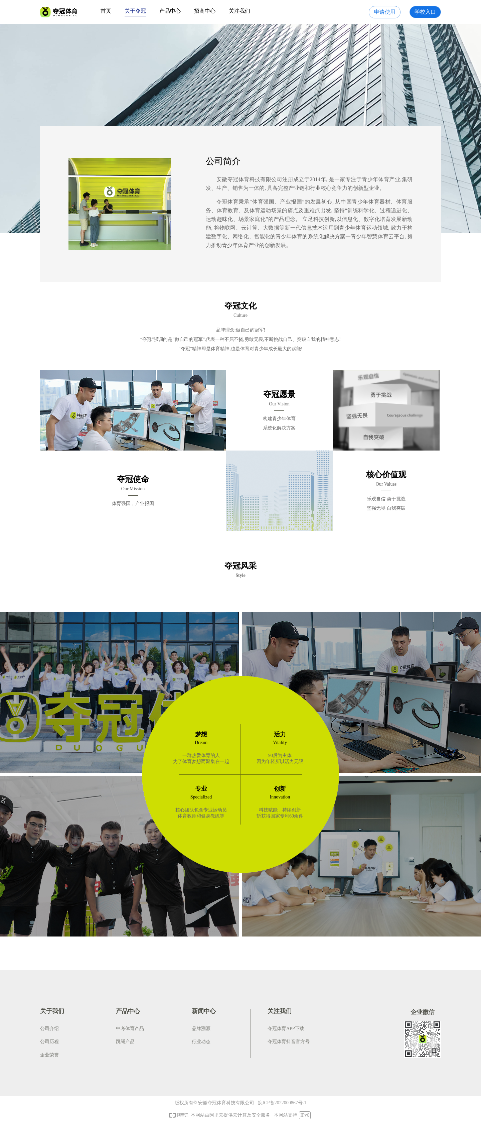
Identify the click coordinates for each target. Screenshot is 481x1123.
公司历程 (49, 1041)
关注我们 (239, 11)
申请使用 (384, 12)
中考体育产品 (130, 1028)
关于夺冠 (135, 11)
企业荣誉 (49, 1054)
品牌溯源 (201, 1028)
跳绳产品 (125, 1041)
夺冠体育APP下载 (286, 1028)
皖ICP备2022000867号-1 (282, 1102)
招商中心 (204, 11)
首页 (106, 11)
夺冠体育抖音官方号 (289, 1041)
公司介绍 (49, 1028)
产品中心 (170, 11)
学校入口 (425, 12)
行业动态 (201, 1041)
